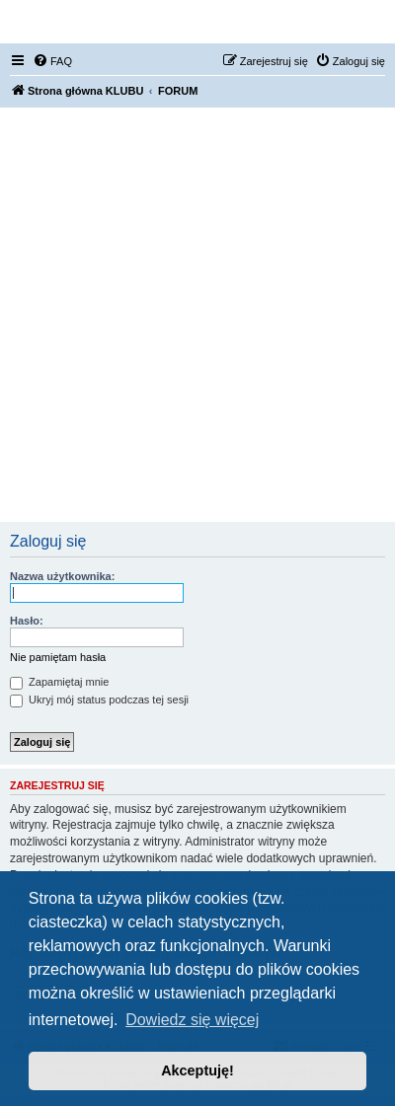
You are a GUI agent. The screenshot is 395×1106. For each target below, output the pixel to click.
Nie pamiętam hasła (58, 657)
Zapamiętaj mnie (59, 682)
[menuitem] (52, 61)
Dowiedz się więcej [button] (192, 1019)
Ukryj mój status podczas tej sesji (99, 699)
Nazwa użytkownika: (62, 576)
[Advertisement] (197, 314)
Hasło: (26, 621)
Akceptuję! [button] (197, 1070)
